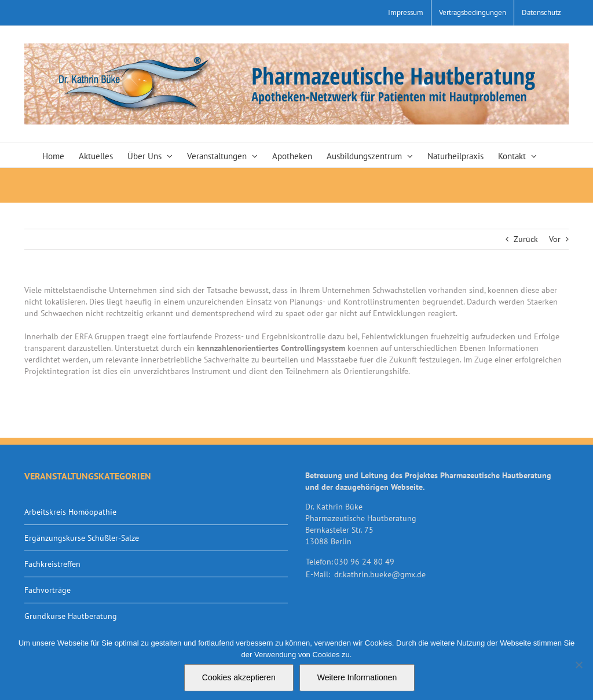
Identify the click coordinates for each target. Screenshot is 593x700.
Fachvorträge (47, 590)
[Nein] (578, 664)
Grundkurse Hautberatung (70, 616)
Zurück (526, 239)
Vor (555, 239)
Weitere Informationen (357, 677)
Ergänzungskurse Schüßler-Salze (81, 538)
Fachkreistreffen (52, 564)
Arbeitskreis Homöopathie (70, 512)
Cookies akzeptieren (239, 677)
